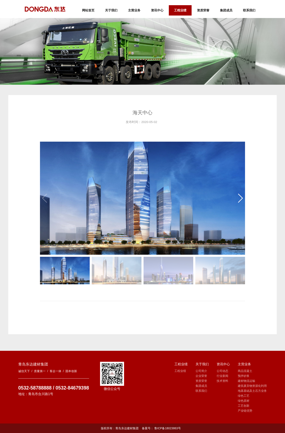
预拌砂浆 (243, 376)
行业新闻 (222, 376)
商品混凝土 (245, 371)
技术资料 (222, 380)
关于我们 (111, 10)
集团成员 (226, 10)
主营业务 (134, 10)
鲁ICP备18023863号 (167, 428)
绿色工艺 (243, 395)
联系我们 (249, 10)
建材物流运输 (246, 380)
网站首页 (88, 10)
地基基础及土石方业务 (252, 390)
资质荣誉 (203, 10)
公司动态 (222, 371)
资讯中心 (157, 10)
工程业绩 (180, 10)
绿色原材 (243, 400)
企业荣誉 (201, 376)
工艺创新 (243, 405)
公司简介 (201, 371)
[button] (240, 198)
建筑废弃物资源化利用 (252, 385)
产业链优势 (245, 410)
